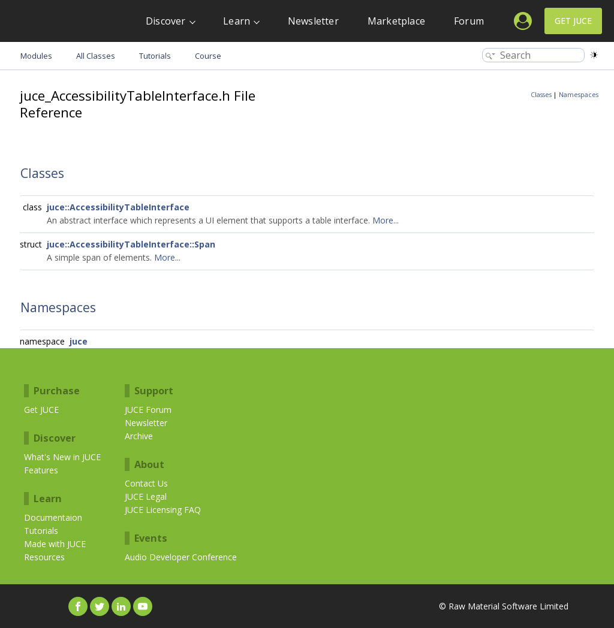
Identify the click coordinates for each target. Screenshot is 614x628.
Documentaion (53, 517)
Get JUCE (573, 20)
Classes (541, 94)
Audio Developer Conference (181, 557)
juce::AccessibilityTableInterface (118, 207)
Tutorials (41, 530)
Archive (139, 436)
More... (385, 220)
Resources (44, 557)
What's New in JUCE (62, 457)
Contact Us (146, 483)
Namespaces (578, 94)
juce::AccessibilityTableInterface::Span (131, 244)
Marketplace (396, 21)
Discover (166, 21)
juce (79, 341)
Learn (236, 21)
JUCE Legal (146, 496)
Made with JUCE (55, 544)
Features (41, 470)
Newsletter (313, 21)
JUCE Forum (148, 409)
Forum (469, 21)
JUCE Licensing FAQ (163, 509)
